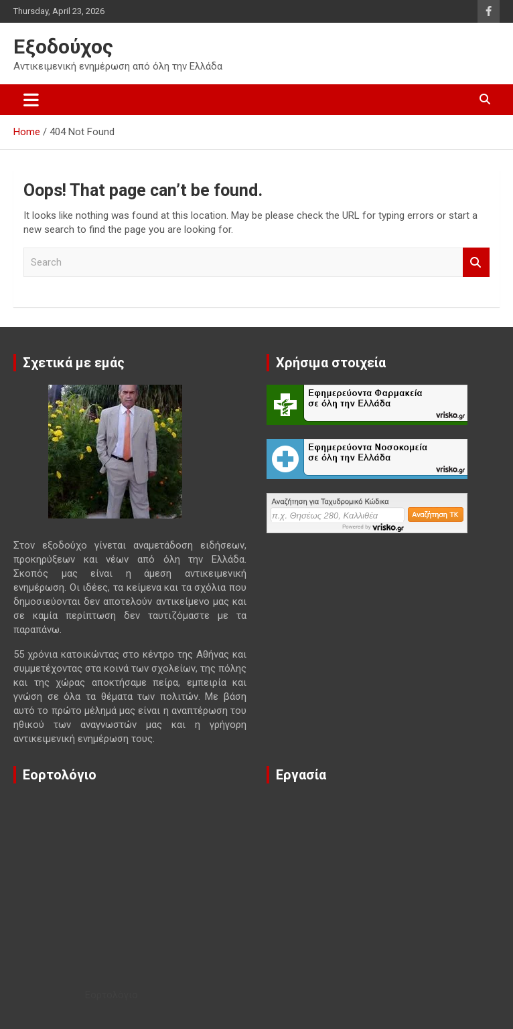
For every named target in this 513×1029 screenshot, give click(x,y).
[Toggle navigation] (31, 99)
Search (476, 263)
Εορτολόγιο (111, 995)
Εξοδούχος (63, 46)
